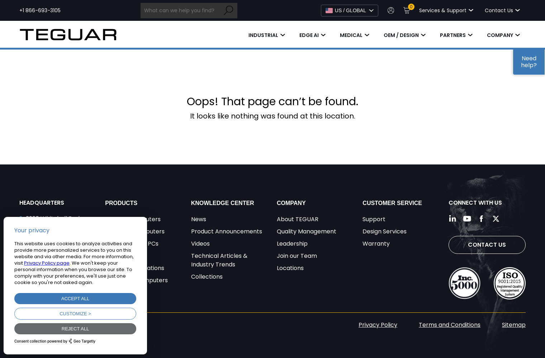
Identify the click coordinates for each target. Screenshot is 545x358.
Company (500, 35)
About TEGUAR (297, 219)
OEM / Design (401, 35)
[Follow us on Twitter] (496, 218)
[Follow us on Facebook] (481, 218)
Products (121, 203)
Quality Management (306, 231)
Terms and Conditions (449, 325)
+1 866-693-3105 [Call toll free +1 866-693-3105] (40, 10)
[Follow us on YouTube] (467, 218)
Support (373, 219)
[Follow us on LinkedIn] (453, 218)
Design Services (384, 231)
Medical (351, 35)
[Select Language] (349, 11)
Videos (200, 244)
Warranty (376, 244)
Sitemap (514, 325)
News (198, 219)
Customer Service (392, 203)
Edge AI (309, 35)
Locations (290, 268)
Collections (207, 277)
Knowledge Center (222, 203)
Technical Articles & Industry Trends (219, 260)
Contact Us (487, 245)
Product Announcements (226, 231)
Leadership (292, 244)
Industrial (263, 35)
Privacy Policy (378, 325)
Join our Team (297, 256)
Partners (453, 35)
